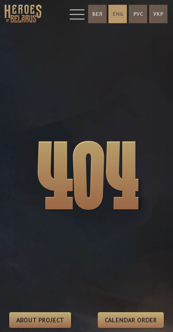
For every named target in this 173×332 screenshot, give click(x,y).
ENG (118, 12)
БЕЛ (97, 12)
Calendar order (131, 320)
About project (40, 320)
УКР (158, 12)
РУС (138, 12)
